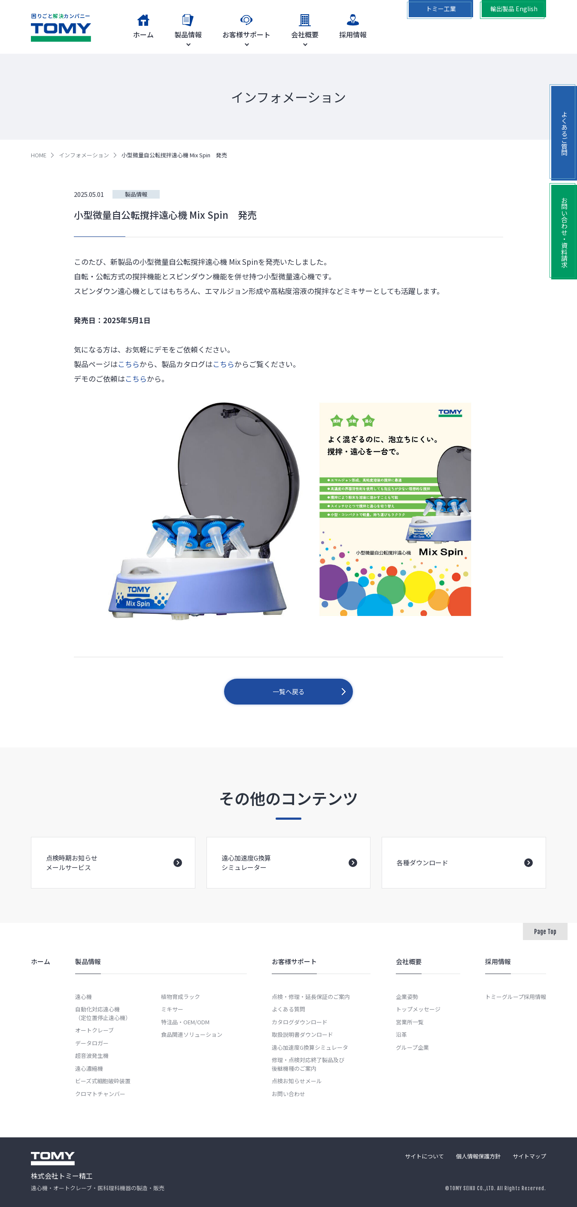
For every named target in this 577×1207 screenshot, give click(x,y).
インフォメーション (84, 155)
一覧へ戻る (289, 691)
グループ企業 (412, 1047)
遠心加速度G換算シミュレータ (310, 1047)
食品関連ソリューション (191, 1034)
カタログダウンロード (300, 1022)
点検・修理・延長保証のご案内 (311, 997)
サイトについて (424, 1156)
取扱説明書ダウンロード (302, 1034)
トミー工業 (441, 8)
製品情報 (136, 194)
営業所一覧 (410, 1022)
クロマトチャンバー (100, 1094)
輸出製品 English (514, 8)
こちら (129, 363)
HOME (38, 155)
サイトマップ (529, 1156)
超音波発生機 (92, 1055)
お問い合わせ (288, 1094)
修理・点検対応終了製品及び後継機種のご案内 (308, 1064)
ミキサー (172, 1009)
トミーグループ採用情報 (515, 997)
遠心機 (83, 997)
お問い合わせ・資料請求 (564, 232)
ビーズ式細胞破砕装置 (103, 1081)
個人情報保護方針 (478, 1156)
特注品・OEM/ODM (185, 1022)
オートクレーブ (94, 1030)
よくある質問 (288, 1009)
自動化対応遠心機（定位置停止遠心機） (103, 1013)
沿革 (401, 1034)
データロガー (92, 1043)
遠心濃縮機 (89, 1068)
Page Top (545, 931)
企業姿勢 (407, 997)
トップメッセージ (418, 1009)
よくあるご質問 (564, 133)
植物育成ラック (180, 997)
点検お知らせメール (297, 1081)
